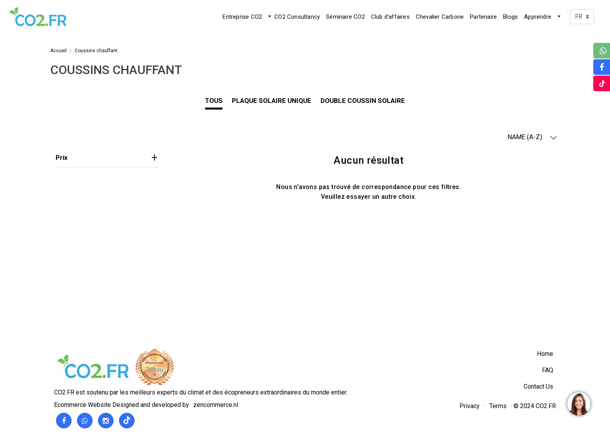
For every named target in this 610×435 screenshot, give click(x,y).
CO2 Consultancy (297, 16)
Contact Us (538, 386)
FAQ (547, 370)
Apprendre (537, 16)
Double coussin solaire (363, 100)
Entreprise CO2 (242, 16)
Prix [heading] (107, 157)
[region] (578, 403)
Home (545, 353)
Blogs (510, 16)
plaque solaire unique (271, 100)
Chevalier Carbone (440, 16)
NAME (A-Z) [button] (532, 137)
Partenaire (483, 16)
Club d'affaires (390, 16)
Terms (498, 406)
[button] (268, 16)
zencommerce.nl (215, 404)
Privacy (469, 406)
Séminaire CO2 (345, 16)
